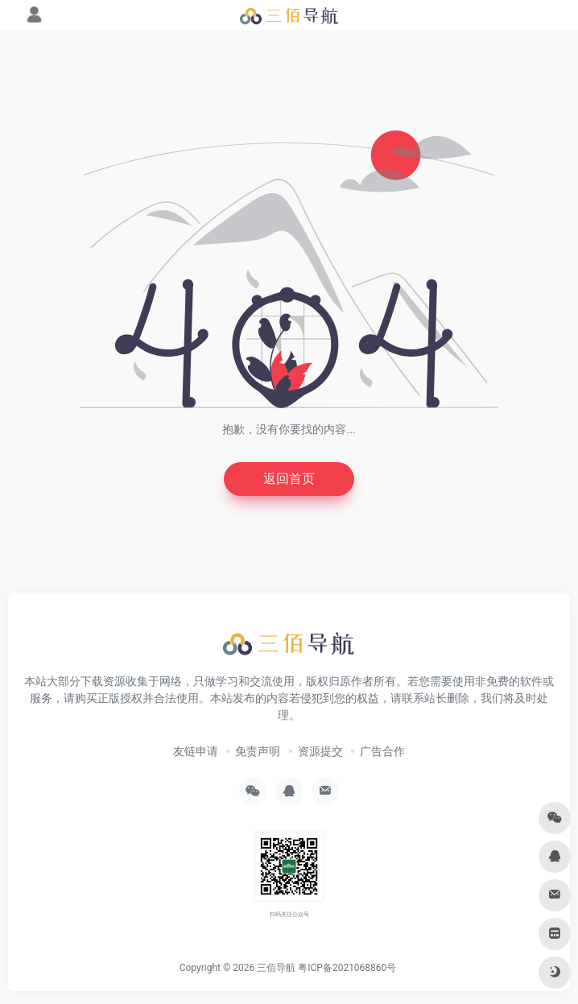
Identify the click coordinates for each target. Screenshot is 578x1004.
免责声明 (257, 751)
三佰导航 (276, 967)
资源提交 (320, 751)
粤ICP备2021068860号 (347, 967)
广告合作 (382, 751)
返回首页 (289, 478)
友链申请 (195, 751)
